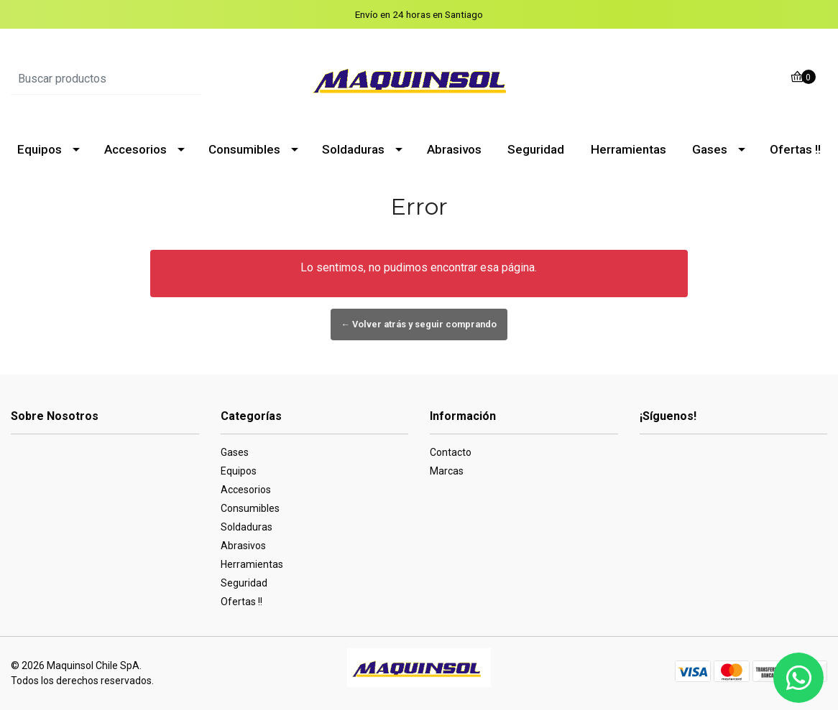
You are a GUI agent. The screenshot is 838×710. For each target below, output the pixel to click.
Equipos (39, 149)
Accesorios (135, 149)
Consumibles (244, 149)
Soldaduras (353, 149)
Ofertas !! (795, 149)
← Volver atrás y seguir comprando (419, 324)
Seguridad (535, 149)
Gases (709, 149)
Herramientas (628, 149)
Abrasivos (454, 149)
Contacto (450, 452)
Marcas (447, 471)
